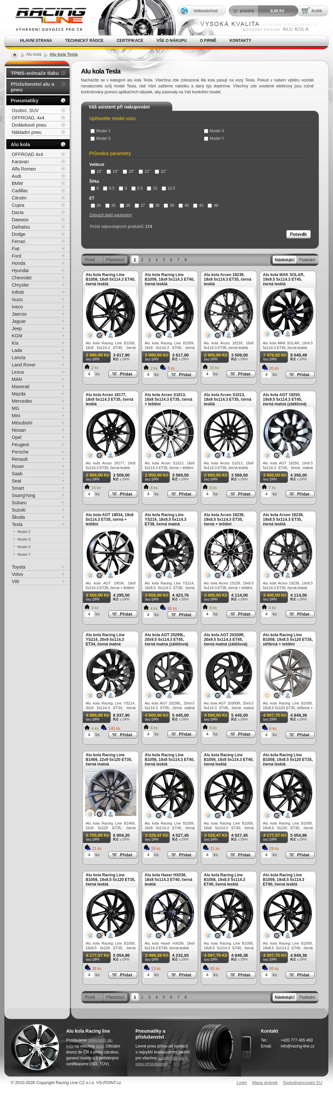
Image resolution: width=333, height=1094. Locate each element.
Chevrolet (22, 277)
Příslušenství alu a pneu (32, 86)
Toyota (18, 567)
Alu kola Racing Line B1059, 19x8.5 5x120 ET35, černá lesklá (111, 880)
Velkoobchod (205, 10)
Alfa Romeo (24, 169)
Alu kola (20, 144)
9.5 (137, 188)
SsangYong (23, 495)
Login (242, 1082)
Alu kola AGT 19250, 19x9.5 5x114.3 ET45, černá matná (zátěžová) (285, 399)
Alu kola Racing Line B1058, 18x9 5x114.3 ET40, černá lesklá (111, 279)
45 (198, 205)
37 (140, 205)
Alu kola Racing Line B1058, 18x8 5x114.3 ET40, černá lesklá (170, 759)
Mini (16, 415)
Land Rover (24, 364)
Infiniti (18, 292)
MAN (17, 379)
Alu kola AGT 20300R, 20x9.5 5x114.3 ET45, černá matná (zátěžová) (226, 639)
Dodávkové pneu (29, 125)
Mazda (19, 393)
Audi (16, 176)
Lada (17, 350)
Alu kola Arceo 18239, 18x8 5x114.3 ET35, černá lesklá (227, 279)
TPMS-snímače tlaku (35, 73)
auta (100, 1046)
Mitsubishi (22, 422)
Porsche (20, 451)
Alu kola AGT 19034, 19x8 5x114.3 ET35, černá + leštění (110, 519)
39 (169, 205)
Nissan (19, 430)
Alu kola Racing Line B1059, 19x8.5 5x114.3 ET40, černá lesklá (283, 880)
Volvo (17, 574)
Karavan (20, 161)
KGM (17, 335)
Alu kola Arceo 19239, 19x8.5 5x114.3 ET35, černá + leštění (224, 519)
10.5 (168, 188)
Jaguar (19, 321)
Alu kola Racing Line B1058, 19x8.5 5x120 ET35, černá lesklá (288, 759)
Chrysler (20, 285)
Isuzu (17, 299)
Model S (100, 138)
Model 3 (100, 131)
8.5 (109, 188)
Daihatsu (21, 227)
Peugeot (20, 444)
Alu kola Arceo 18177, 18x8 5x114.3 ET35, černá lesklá (109, 399)
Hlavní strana (36, 40)
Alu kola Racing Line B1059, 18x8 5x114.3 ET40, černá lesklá (229, 759)
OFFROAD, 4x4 (28, 117)
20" (129, 171)
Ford (16, 256)
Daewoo (20, 219)
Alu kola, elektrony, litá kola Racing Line (46, 17)
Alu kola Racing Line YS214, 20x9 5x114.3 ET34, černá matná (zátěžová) (105, 642)
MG (15, 408)
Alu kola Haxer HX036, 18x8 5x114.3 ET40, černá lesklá (168, 880)
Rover (18, 466)
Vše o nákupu (171, 40)
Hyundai (20, 270)
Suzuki (19, 510)
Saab (17, 473)
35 (110, 205)
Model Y (214, 138)
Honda (18, 263)
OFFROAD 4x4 (27, 154)
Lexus (18, 372)
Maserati (21, 386)
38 (154, 205)
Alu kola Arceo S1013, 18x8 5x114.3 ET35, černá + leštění (168, 399)
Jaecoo (19, 314)
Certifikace (130, 40)
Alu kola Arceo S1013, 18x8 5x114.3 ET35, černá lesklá (227, 399)
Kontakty (240, 40)
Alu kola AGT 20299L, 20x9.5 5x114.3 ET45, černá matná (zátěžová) (166, 639)
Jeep (17, 328)
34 (96, 205)
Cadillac (20, 190)
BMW (17, 183)
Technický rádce (84, 40)
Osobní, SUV (25, 110)
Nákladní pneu (27, 132)
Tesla (17, 524)
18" (97, 171)
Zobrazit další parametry (110, 215)
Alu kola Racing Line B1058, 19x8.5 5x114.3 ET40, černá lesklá (224, 880)
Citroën (19, 198)
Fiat (15, 248)
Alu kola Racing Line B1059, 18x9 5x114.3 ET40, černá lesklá (170, 279)
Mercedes (22, 401)
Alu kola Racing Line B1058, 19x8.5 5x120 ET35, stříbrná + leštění (288, 639)
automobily (167, 1058)
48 (213, 205)
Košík (317, 10)
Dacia (18, 212)
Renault (20, 459)
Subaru (19, 502)
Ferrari (18, 241)
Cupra (18, 205)
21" (144, 171)
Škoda (18, 517)
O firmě (208, 40)
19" (112, 171)
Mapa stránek (265, 1082)
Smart (18, 488)
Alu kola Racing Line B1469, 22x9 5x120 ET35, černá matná (109, 759)
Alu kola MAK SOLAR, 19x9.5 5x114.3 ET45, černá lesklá (284, 279)
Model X (214, 131)
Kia (15, 343)
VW (15, 581)
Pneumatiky (25, 100)
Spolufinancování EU (302, 1082)
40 (184, 205)
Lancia (18, 357)
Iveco (17, 306)
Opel (17, 437)
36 (125, 205)
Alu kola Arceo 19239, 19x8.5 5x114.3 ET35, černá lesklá (283, 519)
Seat (16, 481)
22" (161, 171)
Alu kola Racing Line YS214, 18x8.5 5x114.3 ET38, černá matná (165, 519)
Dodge (18, 234)
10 (152, 188)
